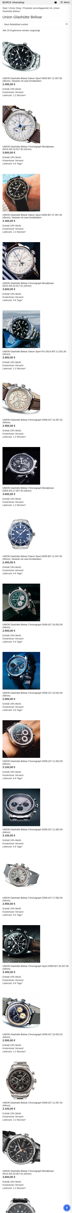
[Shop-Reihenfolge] (36, 24)
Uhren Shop (15, 8)
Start (5, 8)
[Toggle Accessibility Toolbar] (67, 1208)
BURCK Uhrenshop (13, 2)
